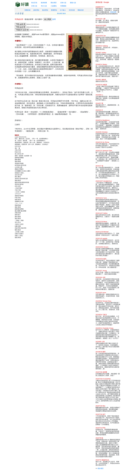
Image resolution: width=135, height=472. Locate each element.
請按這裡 (113, 12)
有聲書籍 (63, 6)
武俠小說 (63, 2)
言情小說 (34, 6)
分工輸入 (63, 10)
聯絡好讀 (81, 10)
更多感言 (101, 468)
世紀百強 (34, 2)
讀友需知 (36, 10)
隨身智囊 (44, 2)
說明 (54, 19)
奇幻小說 (44, 6)
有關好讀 (27, 10)
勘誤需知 (45, 10)
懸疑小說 (73, 2)
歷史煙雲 (54, 2)
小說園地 (54, 6)
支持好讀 (72, 10)
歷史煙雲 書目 (61, 13)
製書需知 (54, 10)
